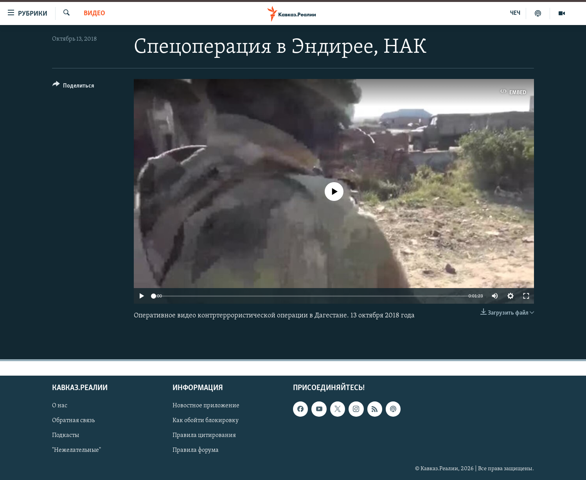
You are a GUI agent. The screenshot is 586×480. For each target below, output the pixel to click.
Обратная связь (73, 421)
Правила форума (196, 451)
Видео (94, 13)
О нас (59, 406)
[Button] (73, 87)
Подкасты (65, 436)
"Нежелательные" (76, 451)
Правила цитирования (204, 436)
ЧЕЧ (515, 13)
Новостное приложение (206, 406)
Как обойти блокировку (206, 421)
